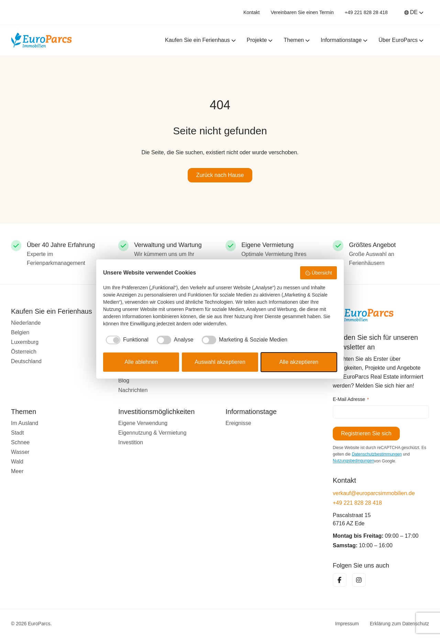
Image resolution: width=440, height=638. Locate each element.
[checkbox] (125, 340)
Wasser (20, 452)
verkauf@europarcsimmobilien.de (374, 493)
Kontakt (251, 12)
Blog (123, 380)
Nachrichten (132, 390)
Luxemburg (24, 342)
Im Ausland (24, 423)
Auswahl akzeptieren (220, 362)
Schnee (20, 442)
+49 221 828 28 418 (366, 12)
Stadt (17, 433)
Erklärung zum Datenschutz (399, 623)
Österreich (23, 352)
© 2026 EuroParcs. (31, 623)
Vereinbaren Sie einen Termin (302, 12)
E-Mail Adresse (351, 399)
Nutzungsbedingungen (353, 461)
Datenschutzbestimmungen (377, 454)
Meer (17, 471)
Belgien (20, 332)
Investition (130, 442)
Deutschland (26, 361)
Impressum (347, 623)
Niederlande (26, 323)
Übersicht (318, 273)
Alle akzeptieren (298, 362)
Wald (17, 461)
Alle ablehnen (141, 362)
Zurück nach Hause (220, 175)
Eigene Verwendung (142, 423)
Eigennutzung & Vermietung (152, 433)
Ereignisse (238, 423)
